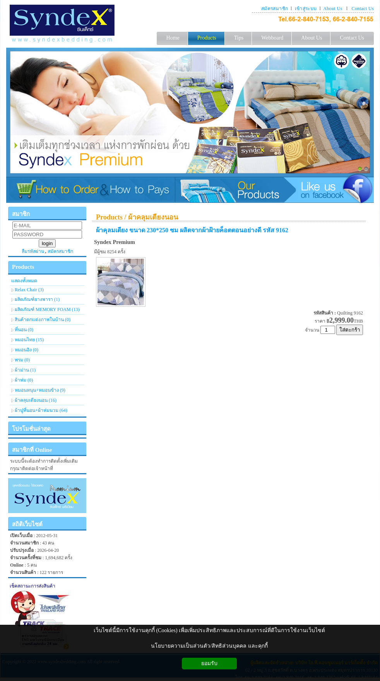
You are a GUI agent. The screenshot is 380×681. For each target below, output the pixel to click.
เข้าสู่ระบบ (306, 8)
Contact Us (363, 8)
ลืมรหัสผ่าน (33, 251)
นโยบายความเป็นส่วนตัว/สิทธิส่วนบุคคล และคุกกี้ (209, 646)
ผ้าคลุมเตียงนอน (153, 217)
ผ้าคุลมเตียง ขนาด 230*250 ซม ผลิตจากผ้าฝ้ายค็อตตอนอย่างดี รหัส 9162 (192, 230)
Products (109, 217)
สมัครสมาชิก (274, 8)
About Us (332, 8)
